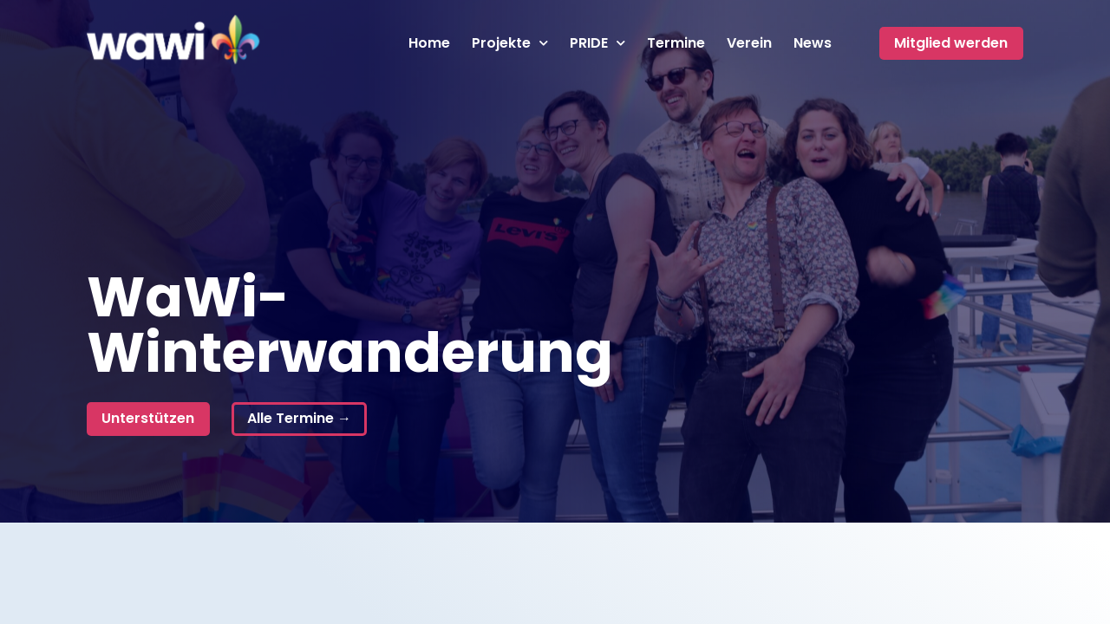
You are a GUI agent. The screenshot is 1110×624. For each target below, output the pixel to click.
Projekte (510, 43)
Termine (676, 43)
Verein (749, 43)
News (812, 43)
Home (429, 43)
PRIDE (597, 43)
